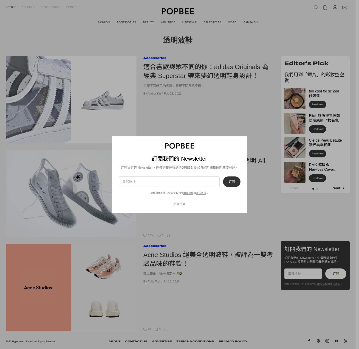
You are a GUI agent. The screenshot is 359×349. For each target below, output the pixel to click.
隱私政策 (201, 193)
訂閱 (232, 182)
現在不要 (180, 204)
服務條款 (188, 193)
